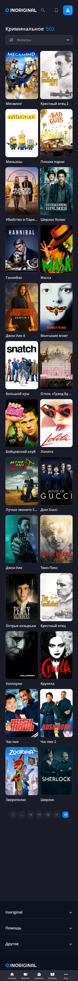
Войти (68, 10)
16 (48, 814)
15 (39, 814)
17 (56, 814)
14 (30, 814)
